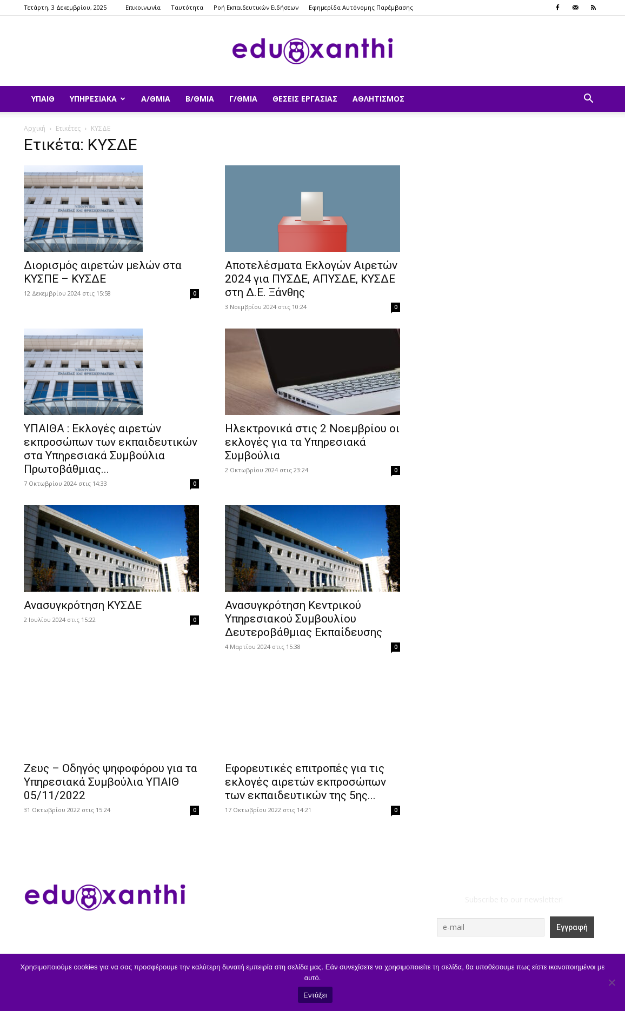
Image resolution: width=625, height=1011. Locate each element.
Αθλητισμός (378, 98)
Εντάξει (315, 995)
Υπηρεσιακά (97, 98)
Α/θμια (155, 98)
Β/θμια (199, 98)
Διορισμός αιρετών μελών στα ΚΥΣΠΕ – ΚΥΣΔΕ (103, 272)
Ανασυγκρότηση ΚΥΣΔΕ (83, 605)
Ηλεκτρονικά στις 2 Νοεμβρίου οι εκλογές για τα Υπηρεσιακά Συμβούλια (312, 442)
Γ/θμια (243, 98)
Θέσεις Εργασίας (304, 98)
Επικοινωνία (143, 7)
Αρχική (34, 128)
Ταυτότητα (187, 7)
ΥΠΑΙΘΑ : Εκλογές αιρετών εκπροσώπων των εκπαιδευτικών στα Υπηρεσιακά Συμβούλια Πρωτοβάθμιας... (110, 449)
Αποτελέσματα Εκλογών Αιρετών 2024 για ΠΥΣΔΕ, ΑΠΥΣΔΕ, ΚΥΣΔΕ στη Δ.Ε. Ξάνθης (311, 279)
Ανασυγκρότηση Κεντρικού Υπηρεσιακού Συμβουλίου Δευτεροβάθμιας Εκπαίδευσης (303, 619)
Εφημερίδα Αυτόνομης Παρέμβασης (361, 7)
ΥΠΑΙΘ (43, 98)
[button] (588, 100)
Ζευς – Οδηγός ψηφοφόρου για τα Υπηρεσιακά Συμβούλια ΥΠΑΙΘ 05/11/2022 (110, 782)
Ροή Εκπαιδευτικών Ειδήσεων (256, 7)
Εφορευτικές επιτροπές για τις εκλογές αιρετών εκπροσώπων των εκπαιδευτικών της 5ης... (305, 782)
